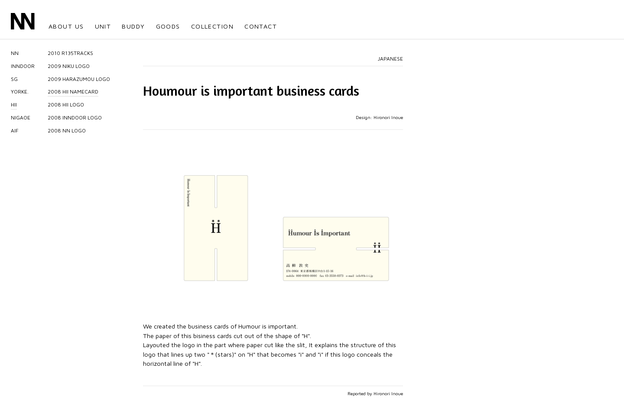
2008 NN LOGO (67, 130)
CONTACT (260, 26)
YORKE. (20, 91)
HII (14, 104)
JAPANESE (390, 58)
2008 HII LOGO (66, 104)
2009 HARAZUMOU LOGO (79, 79)
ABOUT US (66, 26)
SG (14, 79)
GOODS (168, 26)
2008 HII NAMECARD (73, 91)
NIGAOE (20, 117)
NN (15, 53)
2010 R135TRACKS (70, 53)
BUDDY (133, 26)
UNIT (103, 26)
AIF (15, 130)
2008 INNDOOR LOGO (75, 117)
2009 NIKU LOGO (69, 66)
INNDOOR (23, 66)
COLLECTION (212, 26)
